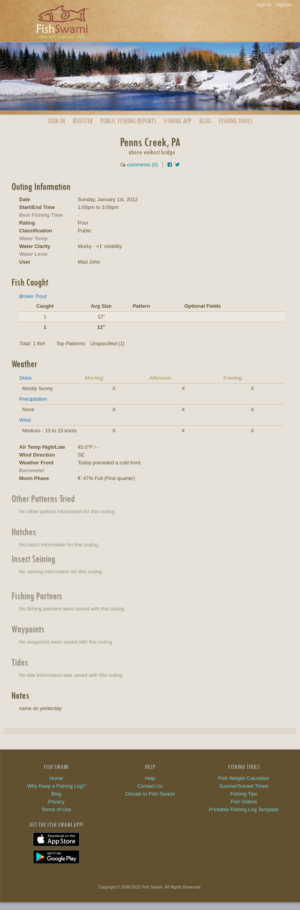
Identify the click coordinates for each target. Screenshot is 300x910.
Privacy (56, 802)
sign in (263, 4)
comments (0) (142, 165)
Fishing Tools (235, 120)
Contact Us (150, 786)
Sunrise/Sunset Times (243, 786)
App (177, 120)
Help (150, 778)
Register (83, 120)
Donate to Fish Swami (150, 794)
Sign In (56, 120)
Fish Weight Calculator (244, 778)
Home (56, 778)
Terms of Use (56, 809)
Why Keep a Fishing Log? (56, 786)
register (283, 4)
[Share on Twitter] (177, 165)
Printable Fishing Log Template (244, 809)
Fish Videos (243, 802)
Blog (205, 120)
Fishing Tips (243, 794)
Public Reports (128, 120)
